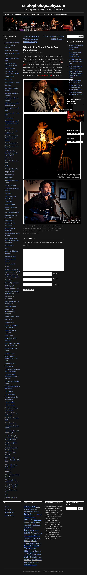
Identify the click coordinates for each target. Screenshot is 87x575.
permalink (35, 233)
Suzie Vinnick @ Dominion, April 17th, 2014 (11, 358)
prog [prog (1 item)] (32, 548)
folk (37, 228)
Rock (44, 228)
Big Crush (8, 85)
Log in (7, 506)
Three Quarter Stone (10, 423)
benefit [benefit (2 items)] (31, 511)
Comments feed (9, 512)
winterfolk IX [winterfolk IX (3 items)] (29, 565)
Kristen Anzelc (9, 220)
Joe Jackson (8, 193)
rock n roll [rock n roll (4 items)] (37, 554)
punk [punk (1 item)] (35, 548)
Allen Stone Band (10, 68)
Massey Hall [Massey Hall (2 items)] (32, 538)
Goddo (7, 166)
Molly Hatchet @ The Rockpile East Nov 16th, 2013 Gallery (12, 240)
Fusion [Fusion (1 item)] (39, 520)
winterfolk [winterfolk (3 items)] (34, 562)
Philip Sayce (8, 280)
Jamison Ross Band (10, 185)
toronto (53, 228)
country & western (47, 226)
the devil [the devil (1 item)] (39, 557)
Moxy (7, 248)
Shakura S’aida (9, 322)
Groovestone (8, 177)
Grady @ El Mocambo (11, 169)
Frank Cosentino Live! (11, 143)
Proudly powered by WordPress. (32, 571)
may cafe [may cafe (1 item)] (38, 538)
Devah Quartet (9, 118)
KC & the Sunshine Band (12, 212)
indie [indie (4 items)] (37, 530)
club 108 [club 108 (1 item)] (33, 514)
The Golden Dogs (10, 394)
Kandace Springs (10, 204)
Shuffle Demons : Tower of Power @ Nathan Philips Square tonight (75, 87)
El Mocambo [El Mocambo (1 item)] (32, 517)
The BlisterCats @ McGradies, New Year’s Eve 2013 (11, 376)
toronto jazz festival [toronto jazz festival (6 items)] (33, 559)
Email (55, 279)
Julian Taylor (8, 201)
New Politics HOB (10, 256)
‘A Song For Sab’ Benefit (12, 42)
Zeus (6, 495)
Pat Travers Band (10, 264)
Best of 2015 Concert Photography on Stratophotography (75, 54)
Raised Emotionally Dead (12, 288)
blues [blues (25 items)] (27, 514)
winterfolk (46, 231)
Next (79, 116)
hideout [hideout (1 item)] (26, 525)
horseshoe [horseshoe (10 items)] (29, 530)
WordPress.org (9, 515)
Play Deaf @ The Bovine (12, 283)
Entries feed (8, 509)
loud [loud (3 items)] (35, 536)
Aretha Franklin (9, 76)
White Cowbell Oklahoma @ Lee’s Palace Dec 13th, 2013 (12, 460)
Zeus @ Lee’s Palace (11, 497)
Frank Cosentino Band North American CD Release (11, 138)
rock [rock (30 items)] (30, 554)
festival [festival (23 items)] (28, 519)
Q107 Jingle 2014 (10, 286)
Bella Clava (8, 79)
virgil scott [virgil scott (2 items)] (27, 562)
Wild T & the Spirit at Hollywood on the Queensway (11, 467)
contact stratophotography (54, 14)
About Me (35, 14)
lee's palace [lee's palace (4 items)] (33, 533)
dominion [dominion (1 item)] (26, 517)
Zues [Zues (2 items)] (35, 565)
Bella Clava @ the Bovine (12, 82)
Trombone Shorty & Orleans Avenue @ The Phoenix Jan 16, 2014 (11, 438)
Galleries (16, 14)
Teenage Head (9, 366)
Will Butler (8, 472)
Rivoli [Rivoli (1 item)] (37, 551)
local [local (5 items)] (32, 535)
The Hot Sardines (10, 402)
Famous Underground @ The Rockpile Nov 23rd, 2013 (12, 123)
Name (55, 273)
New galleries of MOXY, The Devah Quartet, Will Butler (76, 61)
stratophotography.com (43, 5)
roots (48, 228)
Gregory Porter (9, 174)
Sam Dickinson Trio (10, 306)
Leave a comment (47, 53)
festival (56, 226)
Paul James (8, 267)
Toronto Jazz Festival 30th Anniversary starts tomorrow (76, 47)
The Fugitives (9, 391)
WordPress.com (59, 571)
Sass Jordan (8, 319)
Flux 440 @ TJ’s (9, 128)
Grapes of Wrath (9, 172)
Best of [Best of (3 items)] (36, 511)
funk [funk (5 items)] (35, 520)
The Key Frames (9, 405)
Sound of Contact (10, 353)
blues (39, 226)
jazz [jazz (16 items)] (26, 532)
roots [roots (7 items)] (34, 557)
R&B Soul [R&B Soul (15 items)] (30, 550)
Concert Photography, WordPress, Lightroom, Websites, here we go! (31, 39)
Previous (70, 116)
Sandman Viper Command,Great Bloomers (9, 311)
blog (26, 14)
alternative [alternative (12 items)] (29, 506)
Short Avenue (9, 335)
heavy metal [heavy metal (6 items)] (35, 522)
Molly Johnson (9, 245)
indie (41, 228)
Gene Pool (8, 158)
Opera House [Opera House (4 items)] (35, 543)
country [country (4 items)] (39, 514)
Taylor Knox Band (10, 363)
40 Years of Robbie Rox (11, 50)
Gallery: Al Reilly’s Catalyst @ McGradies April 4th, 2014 (11, 153)
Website (55, 284)
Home (7, 14)
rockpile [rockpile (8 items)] (28, 557)
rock (37, 231)
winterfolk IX (54, 231)
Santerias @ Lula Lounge (12, 316)
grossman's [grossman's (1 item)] (27, 522)
